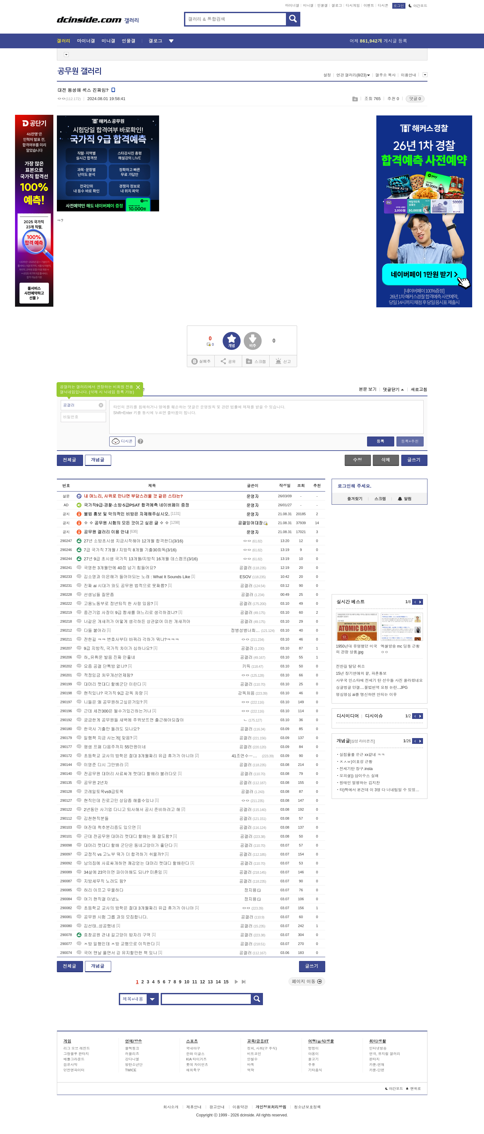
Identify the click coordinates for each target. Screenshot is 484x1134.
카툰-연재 (377, 1065)
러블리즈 (132, 1054)
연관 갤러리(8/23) (353, 75)
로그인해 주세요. (355, 486)
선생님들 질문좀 (95, 594)
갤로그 (337, 5)
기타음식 (315, 1070)
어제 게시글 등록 (378, 40)
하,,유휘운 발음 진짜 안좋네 (106, 657)
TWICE (130, 1070)
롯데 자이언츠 (197, 1065)
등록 (380, 441)
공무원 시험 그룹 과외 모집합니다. (112, 917)
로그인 (399, 6)
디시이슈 (374, 716)
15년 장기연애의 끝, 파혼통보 (361, 673)
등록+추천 (410, 441)
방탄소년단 (134, 1065)
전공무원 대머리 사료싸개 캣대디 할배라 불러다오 (127, 773)
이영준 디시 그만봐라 (100, 764)
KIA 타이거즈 (196, 1059)
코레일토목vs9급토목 (100, 791)
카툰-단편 (377, 1070)
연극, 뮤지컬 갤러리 (384, 1054)
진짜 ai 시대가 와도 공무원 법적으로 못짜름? (122, 585)
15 (226, 981)
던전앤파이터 (74, 1070)
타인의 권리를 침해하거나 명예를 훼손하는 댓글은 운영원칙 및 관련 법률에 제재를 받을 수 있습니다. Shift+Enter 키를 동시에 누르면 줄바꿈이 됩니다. (199, 410)
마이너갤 (292, 5)
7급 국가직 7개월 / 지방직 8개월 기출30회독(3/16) (126, 549)
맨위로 (413, 1089)
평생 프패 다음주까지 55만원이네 (111, 746)
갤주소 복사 (385, 75)
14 (218, 981)
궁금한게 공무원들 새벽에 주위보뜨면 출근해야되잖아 (130, 720)
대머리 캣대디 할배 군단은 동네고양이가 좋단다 (125, 845)
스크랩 (355, 99)
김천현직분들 (93, 818)
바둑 (250, 1065)
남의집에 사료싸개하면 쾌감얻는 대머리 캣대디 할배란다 (133, 863)
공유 (228, 361)
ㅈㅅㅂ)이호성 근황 (356, 762)
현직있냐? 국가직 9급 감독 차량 (110, 693)
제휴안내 (194, 1107)
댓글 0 (415, 98)
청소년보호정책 (307, 1107)
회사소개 (171, 1107)
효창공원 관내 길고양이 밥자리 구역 (113, 935)
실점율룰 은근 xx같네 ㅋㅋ (362, 754)
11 (194, 981)
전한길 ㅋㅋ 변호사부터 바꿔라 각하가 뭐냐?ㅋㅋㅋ (128, 639)
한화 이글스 (195, 1054)
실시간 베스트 (351, 601)
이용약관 (240, 1107)
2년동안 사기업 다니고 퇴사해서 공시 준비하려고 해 (128, 809)
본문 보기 (368, 389)
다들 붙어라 (91, 630)
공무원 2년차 (92, 782)
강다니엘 (132, 1059)
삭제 (385, 459)
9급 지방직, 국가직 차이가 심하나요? (114, 648)
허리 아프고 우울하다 (100, 890)
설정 (327, 75)
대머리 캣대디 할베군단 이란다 (109, 684)
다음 (236, 982)
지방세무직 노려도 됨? (101, 881)
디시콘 (383, 5)
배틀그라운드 (74, 1059)
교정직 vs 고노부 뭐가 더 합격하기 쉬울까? (120, 854)
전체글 (69, 459)
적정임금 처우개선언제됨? (105, 675)
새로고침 (419, 389)
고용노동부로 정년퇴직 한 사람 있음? (115, 603)
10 (186, 981)
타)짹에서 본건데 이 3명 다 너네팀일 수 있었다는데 (381, 790)
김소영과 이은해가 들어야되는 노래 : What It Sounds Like (133, 576)
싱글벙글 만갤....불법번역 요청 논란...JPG (372, 687)
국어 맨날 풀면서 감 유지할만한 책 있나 (117, 952)
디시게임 (353, 5)
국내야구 (193, 1048)
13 (210, 981)
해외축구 (193, 1070)
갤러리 (64, 40)
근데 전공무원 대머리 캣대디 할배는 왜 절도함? (124, 836)
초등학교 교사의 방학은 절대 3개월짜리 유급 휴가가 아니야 (135, 755)
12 (202, 981)
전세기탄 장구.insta (356, 769)
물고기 (313, 1059)
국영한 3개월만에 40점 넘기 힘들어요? (116, 567)
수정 (357, 459)
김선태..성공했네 (96, 926)
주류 (311, 1065)
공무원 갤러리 (80, 71)
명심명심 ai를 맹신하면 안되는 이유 (366, 694)
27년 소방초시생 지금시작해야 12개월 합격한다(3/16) (130, 541)
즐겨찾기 (355, 499)
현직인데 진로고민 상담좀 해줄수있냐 (115, 800)
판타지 (374, 1059)
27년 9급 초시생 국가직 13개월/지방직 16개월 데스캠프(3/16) (137, 558)
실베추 (201, 361)
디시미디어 (348, 716)
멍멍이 (313, 1048)
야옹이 (313, 1054)
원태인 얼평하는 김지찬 (360, 783)
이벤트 (369, 5)
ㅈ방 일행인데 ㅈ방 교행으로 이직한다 (116, 943)
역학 (250, 1070)
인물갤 (322, 5)
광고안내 (217, 1107)
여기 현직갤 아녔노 (98, 899)
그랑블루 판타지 (76, 1054)
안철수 (252, 1059)
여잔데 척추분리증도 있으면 (106, 827)
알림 (404, 499)
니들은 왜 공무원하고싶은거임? (109, 702)
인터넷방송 (378, 1048)
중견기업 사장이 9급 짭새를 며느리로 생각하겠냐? (127, 612)
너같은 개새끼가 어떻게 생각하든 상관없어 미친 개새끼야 (133, 621)
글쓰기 (414, 459)
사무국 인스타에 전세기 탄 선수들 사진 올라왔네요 (379, 680)
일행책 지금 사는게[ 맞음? (104, 738)
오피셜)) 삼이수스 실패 (359, 776)
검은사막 (71, 1065)
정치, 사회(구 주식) (262, 1048)
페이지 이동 (307, 981)
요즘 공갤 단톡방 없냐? (102, 666)
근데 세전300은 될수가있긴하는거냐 (114, 711)
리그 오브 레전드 (77, 1048)
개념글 (97, 459)
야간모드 (418, 6)
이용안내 (408, 75)
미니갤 (308, 5)
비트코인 (254, 1054)
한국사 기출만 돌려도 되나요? (108, 729)
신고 (283, 361)
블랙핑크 (132, 1048)
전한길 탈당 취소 (350, 666)
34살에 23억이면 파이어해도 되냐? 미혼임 (119, 872)
